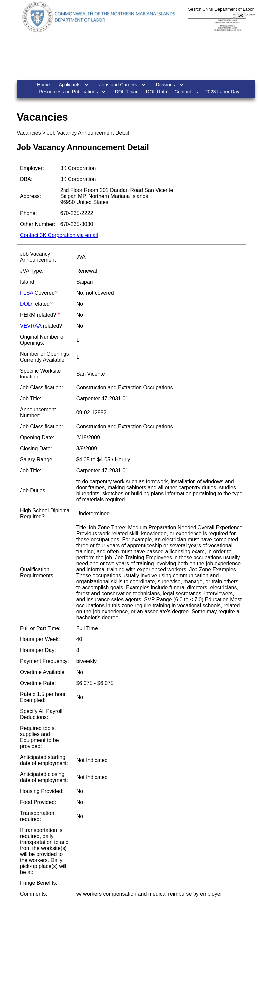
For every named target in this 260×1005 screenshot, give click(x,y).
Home (43, 84)
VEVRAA (30, 326)
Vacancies (29, 133)
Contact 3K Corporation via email (59, 235)
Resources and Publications (68, 91)
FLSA (26, 293)
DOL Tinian (126, 91)
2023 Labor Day (222, 91)
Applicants (69, 84)
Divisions (165, 84)
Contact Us (186, 91)
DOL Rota (156, 91)
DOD (26, 304)
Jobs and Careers (118, 84)
